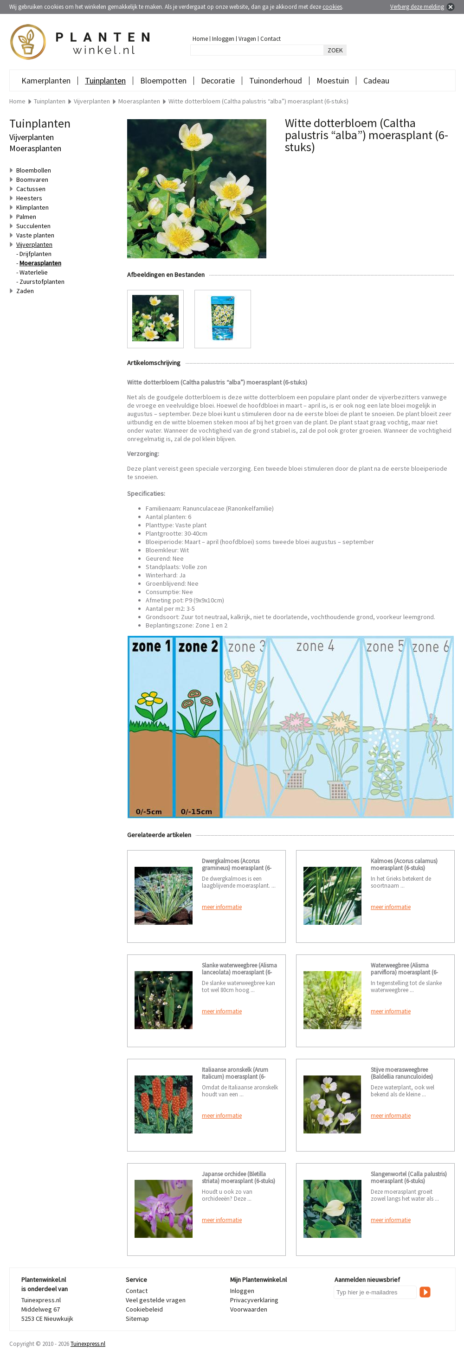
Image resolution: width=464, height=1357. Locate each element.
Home (200, 39)
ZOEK (335, 50)
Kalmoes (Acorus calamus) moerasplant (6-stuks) (404, 864)
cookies (332, 7)
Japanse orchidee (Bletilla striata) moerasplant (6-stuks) (238, 1177)
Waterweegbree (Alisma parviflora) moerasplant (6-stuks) (404, 972)
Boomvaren (32, 179)
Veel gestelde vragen (156, 1300)
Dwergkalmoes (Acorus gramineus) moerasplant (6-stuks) (236, 868)
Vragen (247, 39)
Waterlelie (33, 272)
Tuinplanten (105, 80)
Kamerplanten (46, 80)
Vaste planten (35, 235)
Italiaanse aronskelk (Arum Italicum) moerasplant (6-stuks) (235, 1077)
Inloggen (223, 39)
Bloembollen (33, 170)
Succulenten (33, 226)
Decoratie (218, 80)
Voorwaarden (248, 1309)
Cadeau (376, 80)
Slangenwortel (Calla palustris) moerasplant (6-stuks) (409, 1177)
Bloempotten (163, 80)
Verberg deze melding (417, 7)
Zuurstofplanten (41, 281)
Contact (270, 39)
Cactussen (30, 189)
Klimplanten (32, 207)
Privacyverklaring (254, 1300)
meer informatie (222, 907)
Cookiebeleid (144, 1309)
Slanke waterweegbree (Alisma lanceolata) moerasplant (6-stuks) (239, 972)
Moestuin (332, 80)
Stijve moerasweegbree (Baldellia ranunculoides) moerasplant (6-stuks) (402, 1077)
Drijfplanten (35, 254)
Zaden (25, 291)
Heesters (29, 198)
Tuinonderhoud (275, 80)
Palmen (26, 216)
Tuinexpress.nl (88, 1344)
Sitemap (137, 1318)
